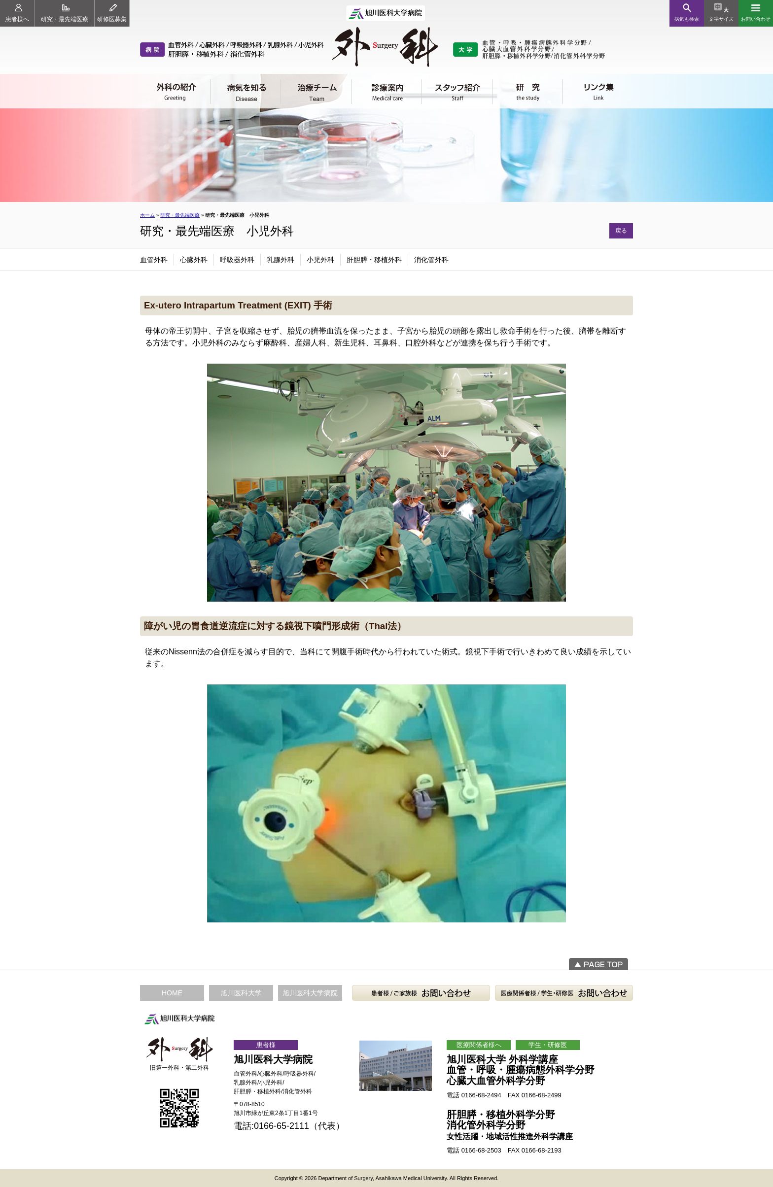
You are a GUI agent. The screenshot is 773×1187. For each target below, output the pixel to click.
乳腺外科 (280, 260)
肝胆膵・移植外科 (374, 260)
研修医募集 (112, 13)
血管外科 (154, 260)
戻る (621, 230)
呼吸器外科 (237, 260)
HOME (172, 993)
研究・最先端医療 (64, 13)
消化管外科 (431, 260)
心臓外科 (194, 260)
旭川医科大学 (241, 993)
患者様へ (17, 13)
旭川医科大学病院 (310, 993)
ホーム (147, 215)
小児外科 (320, 260)
